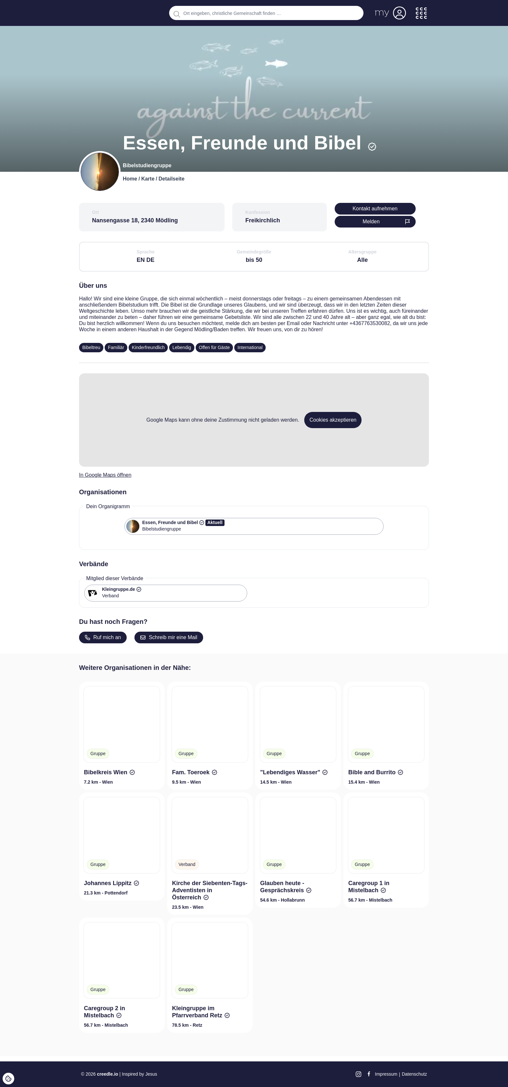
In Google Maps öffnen (105, 475)
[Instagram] (358, 1074)
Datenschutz (414, 1074)
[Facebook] (369, 1074)
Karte (148, 178)
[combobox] (266, 13)
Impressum (386, 1074)
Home (130, 178)
